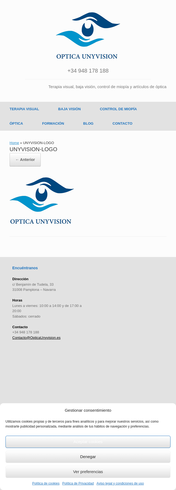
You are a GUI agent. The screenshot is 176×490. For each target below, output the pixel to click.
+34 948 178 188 (88, 71)
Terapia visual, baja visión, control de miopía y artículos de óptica (107, 86)
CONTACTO (122, 123)
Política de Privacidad (78, 483)
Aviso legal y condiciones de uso (120, 483)
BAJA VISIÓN (69, 109)
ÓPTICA (16, 123)
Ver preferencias (88, 471)
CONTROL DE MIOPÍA (118, 109)
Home (14, 143)
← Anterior (25, 159)
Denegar (88, 456)
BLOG (88, 123)
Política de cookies (46, 483)
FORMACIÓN (53, 123)
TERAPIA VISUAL (24, 109)
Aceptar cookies (88, 441)
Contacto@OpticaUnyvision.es (36, 338)
